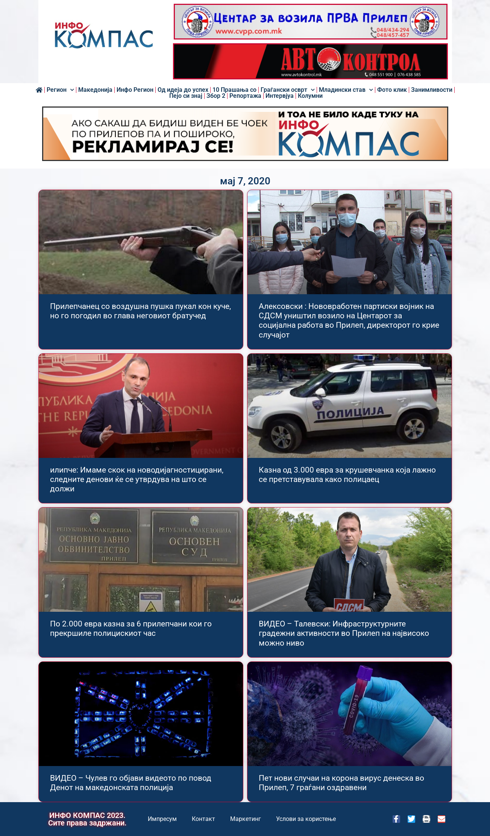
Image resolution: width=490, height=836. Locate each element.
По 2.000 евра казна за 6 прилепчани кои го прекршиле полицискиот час (131, 628)
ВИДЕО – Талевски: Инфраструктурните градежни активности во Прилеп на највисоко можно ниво (344, 633)
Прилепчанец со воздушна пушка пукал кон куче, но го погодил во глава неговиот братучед (140, 311)
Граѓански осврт (288, 90)
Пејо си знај (185, 96)
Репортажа (245, 96)
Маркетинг (245, 818)
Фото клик (392, 90)
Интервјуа (279, 96)
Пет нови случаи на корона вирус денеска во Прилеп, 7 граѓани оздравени (341, 783)
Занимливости (431, 90)
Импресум (162, 818)
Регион (60, 90)
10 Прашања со (234, 90)
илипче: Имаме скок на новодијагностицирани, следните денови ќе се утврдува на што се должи (136, 479)
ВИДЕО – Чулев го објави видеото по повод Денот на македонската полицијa (130, 783)
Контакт (203, 818)
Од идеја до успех (183, 90)
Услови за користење (306, 818)
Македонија (95, 90)
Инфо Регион (135, 90)
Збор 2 (215, 96)
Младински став (346, 90)
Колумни (310, 96)
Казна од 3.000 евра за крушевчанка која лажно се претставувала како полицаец (347, 474)
